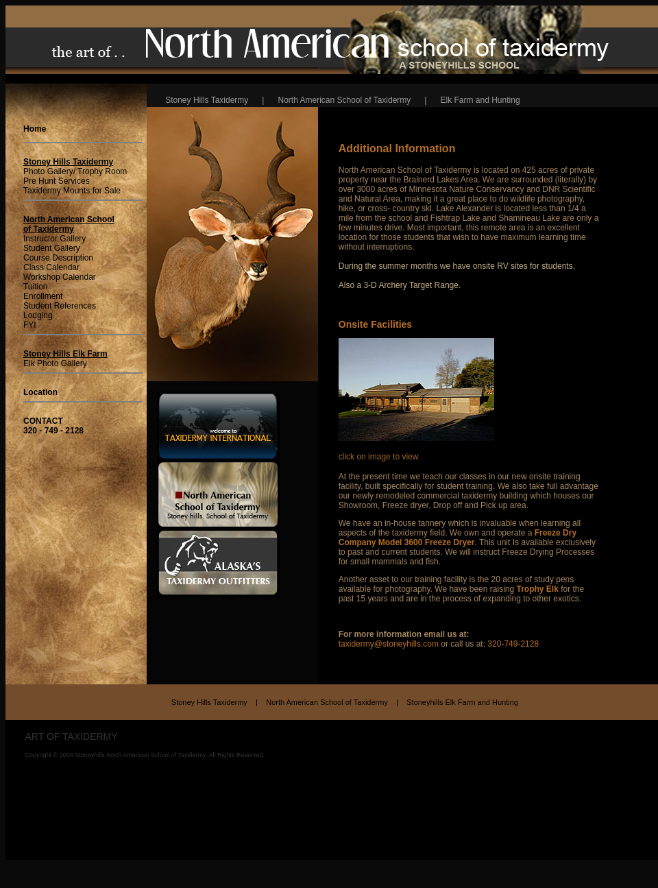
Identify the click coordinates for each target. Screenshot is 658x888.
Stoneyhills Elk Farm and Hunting (462, 704)
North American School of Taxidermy (330, 704)
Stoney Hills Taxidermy (212, 704)
